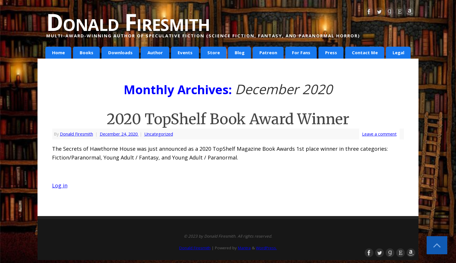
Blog (240, 52)
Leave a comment (379, 134)
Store (213, 52)
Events (185, 52)
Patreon (268, 52)
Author (155, 52)
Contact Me (365, 52)
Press (331, 52)
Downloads (120, 52)
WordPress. (266, 247)
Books (86, 52)
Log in (59, 185)
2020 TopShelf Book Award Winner (228, 119)
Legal (398, 52)
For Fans (301, 52)
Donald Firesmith (128, 22)
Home (58, 52)
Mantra (244, 247)
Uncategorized (158, 134)
